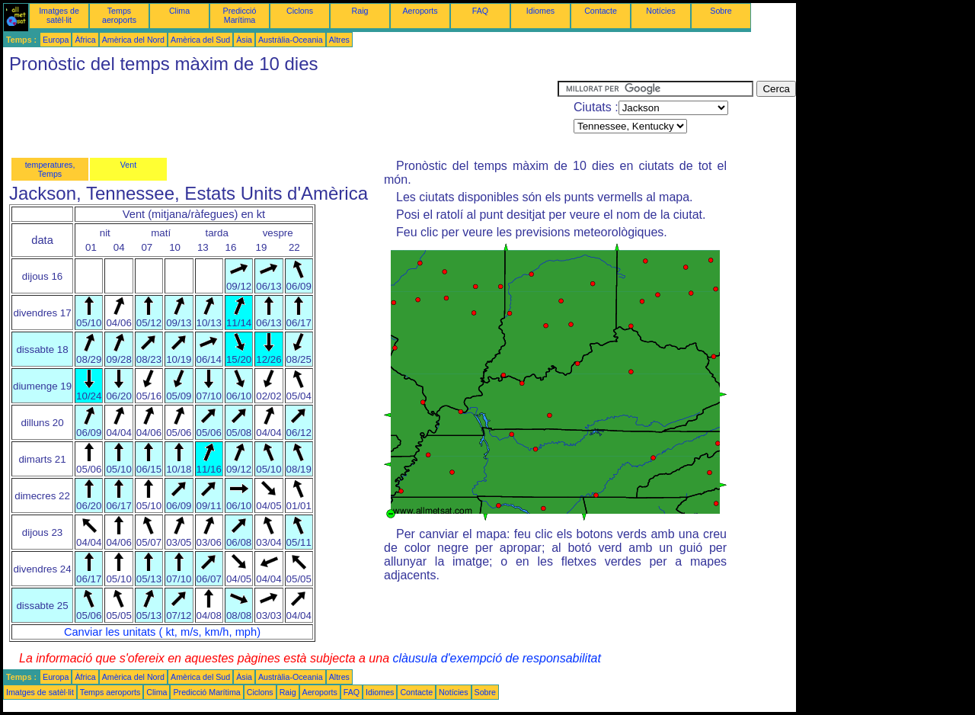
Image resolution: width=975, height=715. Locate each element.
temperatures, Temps (50, 169)
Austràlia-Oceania (290, 39)
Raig (360, 10)
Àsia (244, 39)
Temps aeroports (119, 15)
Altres (339, 39)
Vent (128, 164)
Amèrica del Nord (133, 39)
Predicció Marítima (240, 15)
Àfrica (85, 39)
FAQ (480, 10)
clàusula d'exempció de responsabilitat (496, 658)
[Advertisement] (280, 115)
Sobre (720, 10)
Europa (56, 39)
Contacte (600, 10)
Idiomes (540, 10)
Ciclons (299, 10)
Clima (179, 10)
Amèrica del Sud (200, 39)
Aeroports (419, 10)
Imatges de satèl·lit (59, 15)
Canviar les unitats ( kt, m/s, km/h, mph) (162, 632)
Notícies (661, 10)
